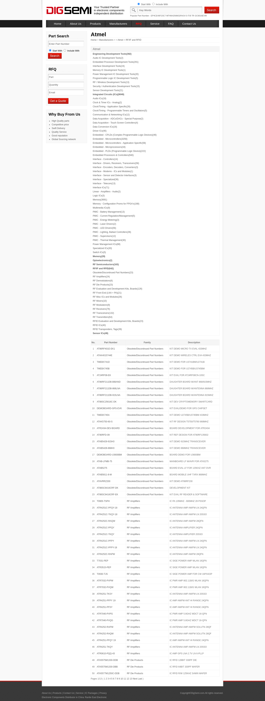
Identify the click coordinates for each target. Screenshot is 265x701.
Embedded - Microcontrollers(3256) (110, 139)
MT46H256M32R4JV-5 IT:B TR (180, 16)
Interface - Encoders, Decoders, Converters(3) (115, 167)
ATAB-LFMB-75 (104, 461)
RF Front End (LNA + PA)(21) (107, 293)
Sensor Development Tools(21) (108, 90)
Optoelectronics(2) (102, 260)
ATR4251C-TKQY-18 (107, 514)
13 (131, 678)
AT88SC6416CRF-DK (107, 488)
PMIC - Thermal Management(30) (109, 240)
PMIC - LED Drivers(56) (104, 228)
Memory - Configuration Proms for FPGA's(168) (116, 203)
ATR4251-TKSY (104, 594)
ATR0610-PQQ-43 (106, 653)
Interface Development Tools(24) (109, 66)
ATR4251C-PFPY (105, 541)
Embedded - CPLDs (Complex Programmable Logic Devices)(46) (125, 135)
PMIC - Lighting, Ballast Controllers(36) (112, 232)
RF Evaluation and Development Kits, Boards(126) (117, 288)
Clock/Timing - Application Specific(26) (111, 106)
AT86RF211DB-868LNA (108, 388)
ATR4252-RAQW (105, 633)
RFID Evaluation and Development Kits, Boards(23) (118, 321)
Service (154, 23)
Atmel (120, 40)
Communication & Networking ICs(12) (111, 114)
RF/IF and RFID (133, 40)
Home (57, 23)
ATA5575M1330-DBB (107, 666)
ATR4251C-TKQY (105, 534)
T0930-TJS (102, 574)
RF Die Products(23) (103, 284)
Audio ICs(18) (99, 98)
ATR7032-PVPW (105, 580)
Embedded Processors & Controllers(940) (113, 155)
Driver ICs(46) (100, 131)
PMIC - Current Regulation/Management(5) (114, 216)
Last (140, 678)
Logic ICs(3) (99, 195)
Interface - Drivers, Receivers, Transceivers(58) (116, 163)
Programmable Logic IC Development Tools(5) (115, 78)
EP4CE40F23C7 (158, 16)
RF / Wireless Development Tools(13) (111, 82)
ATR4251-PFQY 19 (106, 640)
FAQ (171, 23)
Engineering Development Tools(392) (112, 54)
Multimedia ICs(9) (101, 207)
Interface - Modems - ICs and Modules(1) (113, 171)
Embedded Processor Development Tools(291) (116, 62)
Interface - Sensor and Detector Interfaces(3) (115, 175)
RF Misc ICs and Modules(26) (107, 297)
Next (135, 678)
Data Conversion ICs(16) (105, 127)
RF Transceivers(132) (103, 313)
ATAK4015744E (104, 355)
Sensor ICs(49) (100, 333)
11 (124, 678)
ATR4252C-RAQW (106, 521)
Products (95, 23)
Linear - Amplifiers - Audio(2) (107, 191)
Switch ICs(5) (99, 252)
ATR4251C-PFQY (105, 527)
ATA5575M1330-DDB (107, 660)
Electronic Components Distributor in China (63, 697)
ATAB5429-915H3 (105, 441)
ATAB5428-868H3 (105, 448)
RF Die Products (135, 660)
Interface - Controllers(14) (105, 159)
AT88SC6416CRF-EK (107, 494)
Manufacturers (118, 23)
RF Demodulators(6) (103, 280)
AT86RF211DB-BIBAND (109, 382)
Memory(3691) (100, 199)
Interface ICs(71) (101, 187)
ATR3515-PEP (104, 567)
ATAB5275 (102, 468)
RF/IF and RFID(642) (103, 268)
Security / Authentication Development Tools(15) (116, 86)
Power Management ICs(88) (106, 244)
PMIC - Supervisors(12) (104, 236)
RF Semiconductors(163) (106, 264)
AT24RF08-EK (104, 375)
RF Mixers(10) (100, 301)
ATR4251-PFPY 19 (106, 600)
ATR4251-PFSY (104, 607)
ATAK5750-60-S (105, 421)
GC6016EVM (201, 16)
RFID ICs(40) (99, 325)
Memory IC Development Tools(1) (109, 70)
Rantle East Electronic (96, 697)
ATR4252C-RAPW (106, 554)
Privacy (103, 693)
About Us (75, 23)
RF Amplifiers (133, 501)
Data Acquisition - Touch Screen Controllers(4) (115, 122)
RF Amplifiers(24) (101, 276)
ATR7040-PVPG (105, 613)
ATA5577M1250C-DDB (108, 673)
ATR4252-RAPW (105, 627)
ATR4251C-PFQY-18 (107, 507)
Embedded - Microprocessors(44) (109, 147)
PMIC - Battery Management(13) (109, 212)
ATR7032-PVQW (105, 587)
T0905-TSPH (103, 501)
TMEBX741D (103, 362)
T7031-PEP (102, 560)
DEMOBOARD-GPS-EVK (109, 408)
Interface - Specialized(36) (106, 179)
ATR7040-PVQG (105, 620)
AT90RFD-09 (103, 435)
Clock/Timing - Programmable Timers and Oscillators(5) (120, 110)
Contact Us (189, 23)
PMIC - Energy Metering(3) (106, 220)
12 (128, 678)
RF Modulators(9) (101, 305)
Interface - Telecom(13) (104, 183)
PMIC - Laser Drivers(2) (104, 224)
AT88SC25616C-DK (106, 401)
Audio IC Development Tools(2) (108, 58)
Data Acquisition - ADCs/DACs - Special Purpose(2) (118, 118)
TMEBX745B (103, 368)
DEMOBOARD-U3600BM (109, 454)
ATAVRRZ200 (103, 481)
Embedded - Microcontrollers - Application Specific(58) (119, 143)
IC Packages (91, 693)
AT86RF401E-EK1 (106, 348)
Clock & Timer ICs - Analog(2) (107, 102)
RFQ (139, 23)
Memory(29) (99, 256)
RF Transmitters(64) (102, 317)
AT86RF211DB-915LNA (108, 395)
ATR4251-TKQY (105, 647)
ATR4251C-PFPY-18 (107, 547)
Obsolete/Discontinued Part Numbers (145, 348)
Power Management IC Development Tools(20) (116, 74)
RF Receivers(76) (101, 309)
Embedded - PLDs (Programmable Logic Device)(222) (119, 151)
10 (122, 678)
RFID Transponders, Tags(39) (107, 329)
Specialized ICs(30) (102, 248)
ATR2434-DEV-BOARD (108, 428)
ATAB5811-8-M (104, 474)
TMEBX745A (103, 415)
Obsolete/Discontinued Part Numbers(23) (113, 272)
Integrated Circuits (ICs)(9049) (108, 94)
